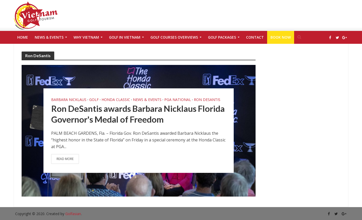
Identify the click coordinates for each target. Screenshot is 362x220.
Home (22, 37)
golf (94, 99)
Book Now (280, 37)
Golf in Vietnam (124, 37)
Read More (65, 159)
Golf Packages (222, 37)
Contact (255, 37)
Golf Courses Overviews (174, 37)
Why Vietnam (86, 37)
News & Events (49, 37)
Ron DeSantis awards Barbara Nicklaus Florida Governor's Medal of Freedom (138, 113)
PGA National (177, 99)
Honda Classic (116, 99)
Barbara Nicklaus (68, 99)
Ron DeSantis (207, 99)
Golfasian (73, 213)
